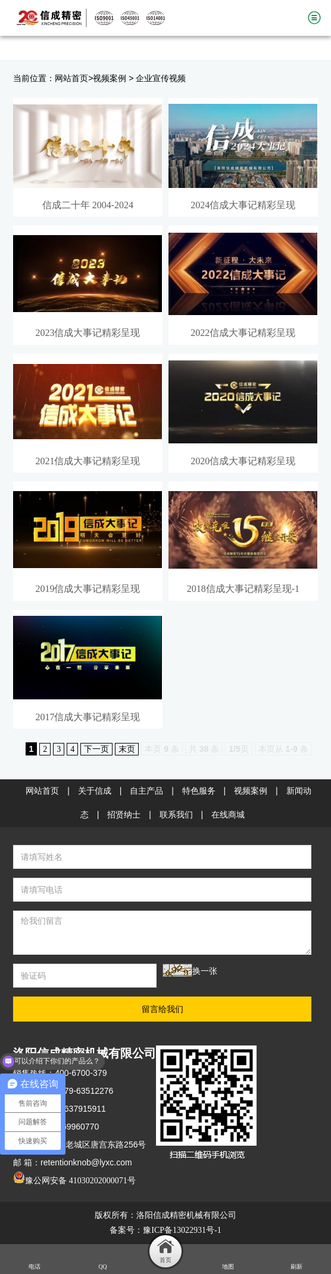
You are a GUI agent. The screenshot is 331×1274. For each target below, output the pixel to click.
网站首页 (71, 78)
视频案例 (109, 78)
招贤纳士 (123, 814)
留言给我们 (162, 1009)
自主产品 (146, 790)
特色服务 (199, 790)
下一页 (96, 749)
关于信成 (94, 790)
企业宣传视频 (161, 78)
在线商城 (228, 814)
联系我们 (176, 814)
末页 (126, 749)
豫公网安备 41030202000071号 (74, 1180)
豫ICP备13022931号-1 (182, 1230)
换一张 (204, 971)
